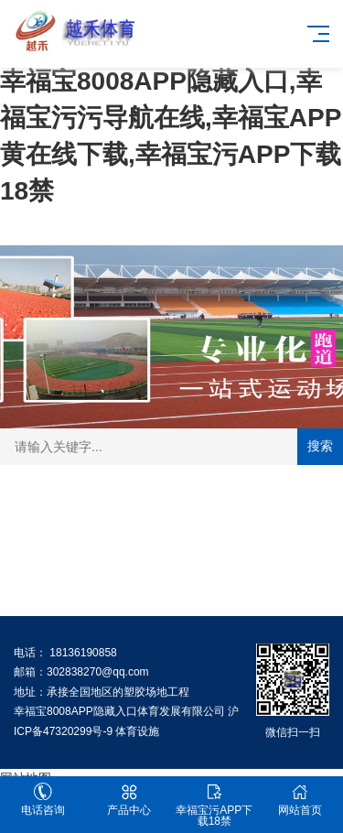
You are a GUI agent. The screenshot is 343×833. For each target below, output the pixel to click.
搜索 (320, 445)
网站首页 (300, 800)
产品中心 (129, 800)
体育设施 (137, 731)
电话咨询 (43, 800)
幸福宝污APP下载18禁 (215, 805)
